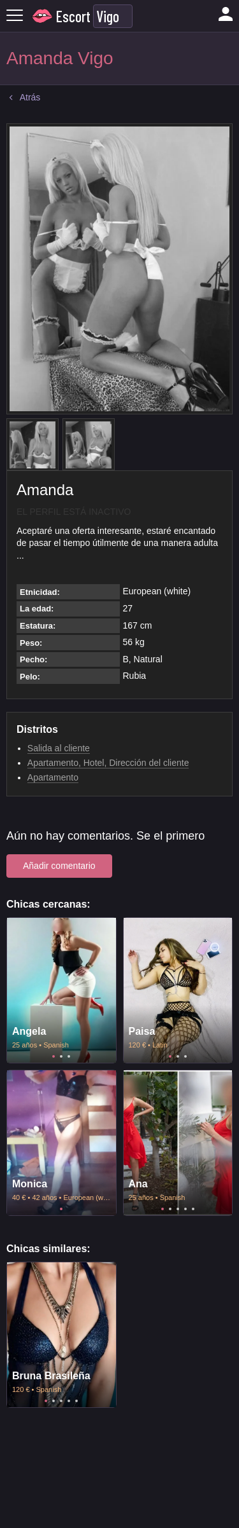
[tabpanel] (61, 990)
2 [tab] (61, 1056)
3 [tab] (69, 1056)
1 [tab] (53, 1056)
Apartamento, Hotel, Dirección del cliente (108, 763)
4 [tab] (185, 1209)
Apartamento (52, 777)
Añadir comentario (59, 866)
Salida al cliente (58, 748)
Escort (73, 16)
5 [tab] (193, 1209)
